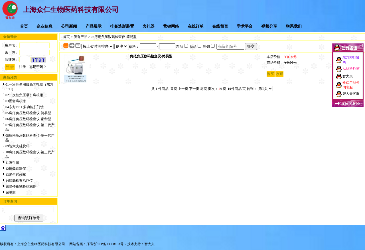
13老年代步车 (15, 175)
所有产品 (80, 37)
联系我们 (294, 26)
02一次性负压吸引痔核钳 (24, 95)
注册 (22, 67)
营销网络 (171, 26)
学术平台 (245, 26)
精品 (182, 47)
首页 (24, 26)
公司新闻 (69, 26)
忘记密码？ (37, 67)
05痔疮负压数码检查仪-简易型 (28, 113)
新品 (195, 47)
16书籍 (10, 193)
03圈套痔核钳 (15, 101)
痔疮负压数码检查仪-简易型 (151, 56)
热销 (209, 47)
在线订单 (196, 26)
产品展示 (94, 26)
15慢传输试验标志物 (20, 187)
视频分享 (269, 26)
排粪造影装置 (122, 26)
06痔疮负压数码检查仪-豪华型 (28, 119)
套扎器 (149, 26)
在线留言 (220, 26)
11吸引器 (12, 163)
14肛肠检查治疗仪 (19, 181)
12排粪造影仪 (15, 169)
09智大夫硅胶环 (17, 146)
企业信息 (44, 26)
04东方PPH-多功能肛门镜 (24, 107)
